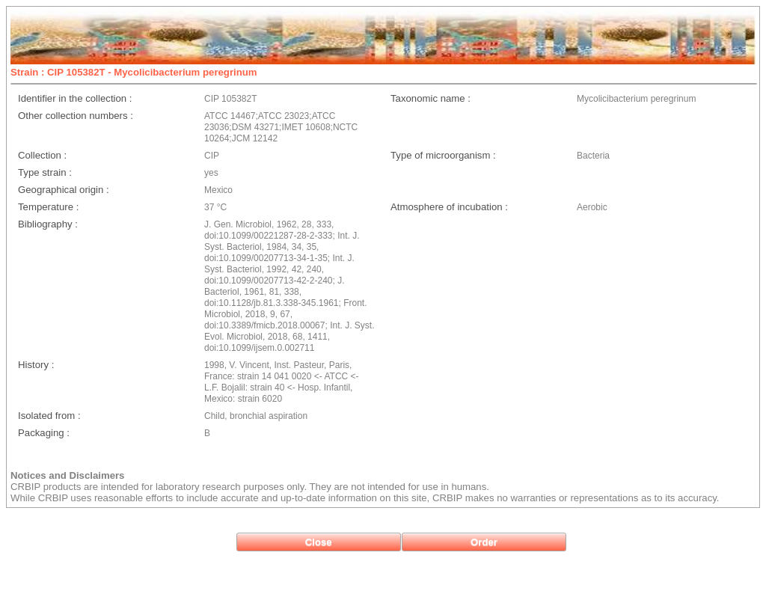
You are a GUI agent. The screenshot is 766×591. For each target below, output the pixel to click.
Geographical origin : (63, 189)
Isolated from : (49, 415)
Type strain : (45, 172)
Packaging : (44, 432)
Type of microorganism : (443, 155)
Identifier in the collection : (75, 98)
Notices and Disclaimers (67, 475)
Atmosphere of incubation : (449, 206)
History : (36, 364)
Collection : (42, 155)
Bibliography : (48, 224)
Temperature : (48, 206)
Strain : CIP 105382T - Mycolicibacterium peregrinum (133, 72)
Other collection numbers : (75, 115)
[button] (318, 542)
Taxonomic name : (430, 98)
